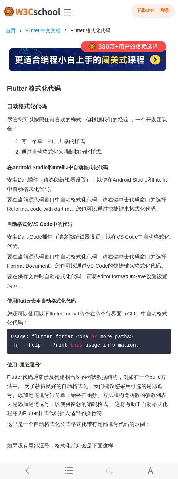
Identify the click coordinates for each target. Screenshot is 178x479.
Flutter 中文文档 (43, 30)
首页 (11, 30)
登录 (165, 10)
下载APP (145, 10)
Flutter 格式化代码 (90, 30)
